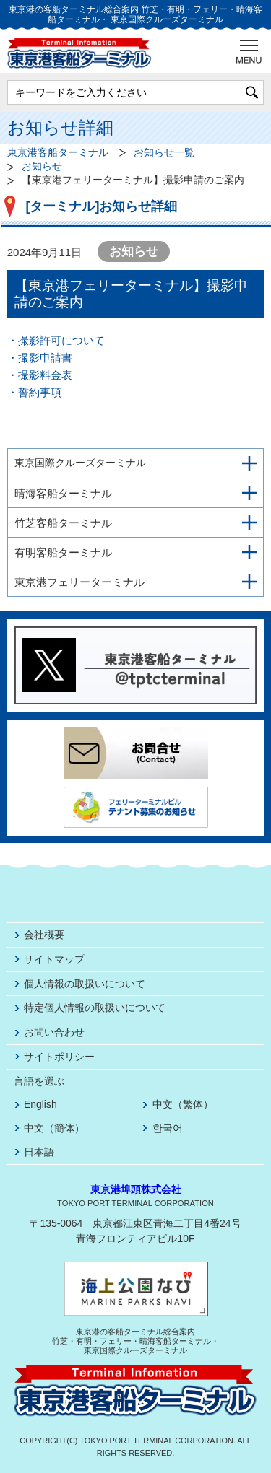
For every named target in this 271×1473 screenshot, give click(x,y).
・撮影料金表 (39, 375)
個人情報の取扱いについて (84, 983)
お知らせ (42, 166)
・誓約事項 (34, 392)
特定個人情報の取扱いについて (94, 1007)
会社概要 (44, 934)
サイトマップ (54, 959)
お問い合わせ (54, 1032)
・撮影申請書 (39, 357)
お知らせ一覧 (164, 152)
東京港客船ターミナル (57, 152)
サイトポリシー (59, 1056)
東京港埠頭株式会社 (135, 1189)
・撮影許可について (56, 340)
